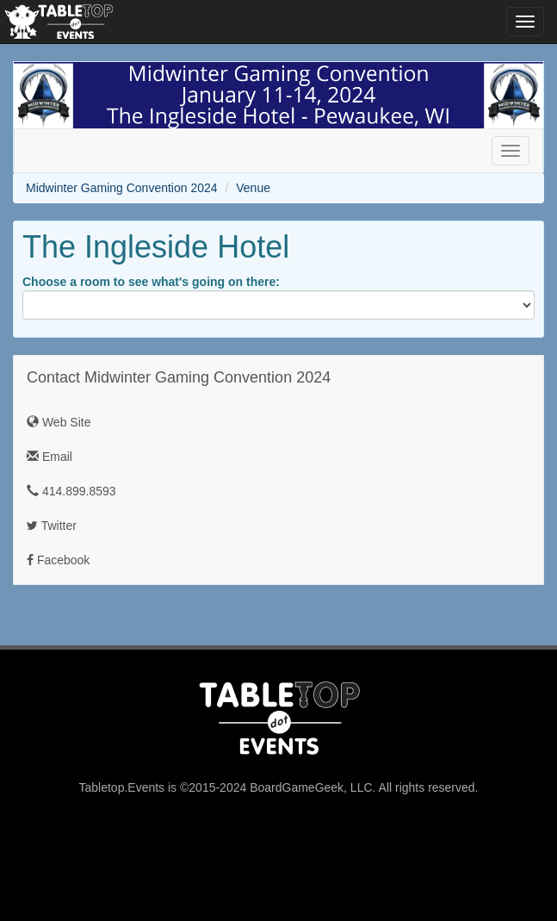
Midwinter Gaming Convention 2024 (122, 188)
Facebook (58, 560)
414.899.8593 (71, 491)
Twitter (52, 525)
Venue (253, 188)
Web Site (58, 422)
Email (49, 457)
